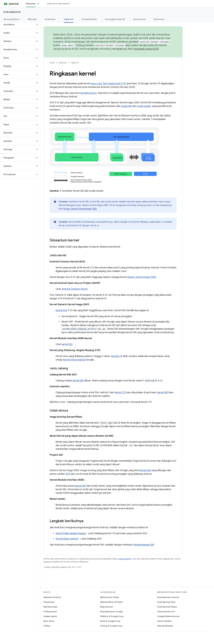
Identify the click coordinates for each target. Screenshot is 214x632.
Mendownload (50, 606)
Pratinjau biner (50, 611)
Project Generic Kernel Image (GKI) (80, 208)
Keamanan (50, 19)
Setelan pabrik (50, 616)
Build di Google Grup (110, 621)
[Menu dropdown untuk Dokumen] (40, 3)
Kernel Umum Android (74, 359)
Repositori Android (52, 597)
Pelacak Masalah (165, 625)
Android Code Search (58, 3)
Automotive (139, 19)
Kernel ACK (61, 310)
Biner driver (49, 621)
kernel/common (89, 93)
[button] (17, 24)
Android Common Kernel (74, 289)
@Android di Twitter (109, 597)
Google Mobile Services (168, 616)
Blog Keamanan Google (111, 611)
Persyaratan (49, 602)
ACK (68, 473)
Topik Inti (74, 62)
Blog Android (106, 606)
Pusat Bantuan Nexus (167, 606)
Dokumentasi (12, 12)
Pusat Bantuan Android (168, 597)
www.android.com (166, 611)
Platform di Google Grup (111, 616)
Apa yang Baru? (12, 19)
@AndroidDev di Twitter (111, 602)
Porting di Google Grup (111, 625)
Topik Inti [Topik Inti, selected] (68, 19)
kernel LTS (120, 392)
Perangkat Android (115, 19)
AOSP (52, 62)
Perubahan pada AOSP (146, 48)
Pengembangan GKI (143, 544)
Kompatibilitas (89, 19)
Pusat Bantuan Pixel (166, 602)
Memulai (32, 19)
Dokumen (63, 62)
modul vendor (144, 106)
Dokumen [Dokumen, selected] (31, 3)
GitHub (47, 625)
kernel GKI (67, 344)
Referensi (159, 19)
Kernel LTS (116, 356)
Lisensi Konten (124, 559)
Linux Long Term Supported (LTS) (108, 83)
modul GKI (126, 106)
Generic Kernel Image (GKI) (141, 277)
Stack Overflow (164, 621)
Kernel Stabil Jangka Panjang (71, 533)
